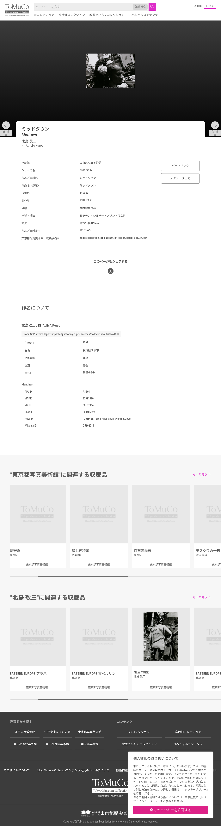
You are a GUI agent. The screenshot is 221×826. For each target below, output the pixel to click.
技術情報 (122, 770)
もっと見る (200, 474)
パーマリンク (180, 165)
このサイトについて (17, 770)
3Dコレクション (44, 15)
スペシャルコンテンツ (143, 15)
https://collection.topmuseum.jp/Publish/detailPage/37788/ (113, 237)
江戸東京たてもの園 (57, 732)
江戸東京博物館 (25, 732)
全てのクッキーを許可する (171, 810)
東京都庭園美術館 (57, 744)
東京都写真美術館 (89, 732)
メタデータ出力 (180, 178)
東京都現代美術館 (25, 744)
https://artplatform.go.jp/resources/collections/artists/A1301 (85, 334)
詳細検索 (140, 7)
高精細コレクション (72, 15)
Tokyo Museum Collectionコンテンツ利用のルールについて (73, 770)
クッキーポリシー (195, 789)
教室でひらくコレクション (106, 15)
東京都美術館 (89, 744)
